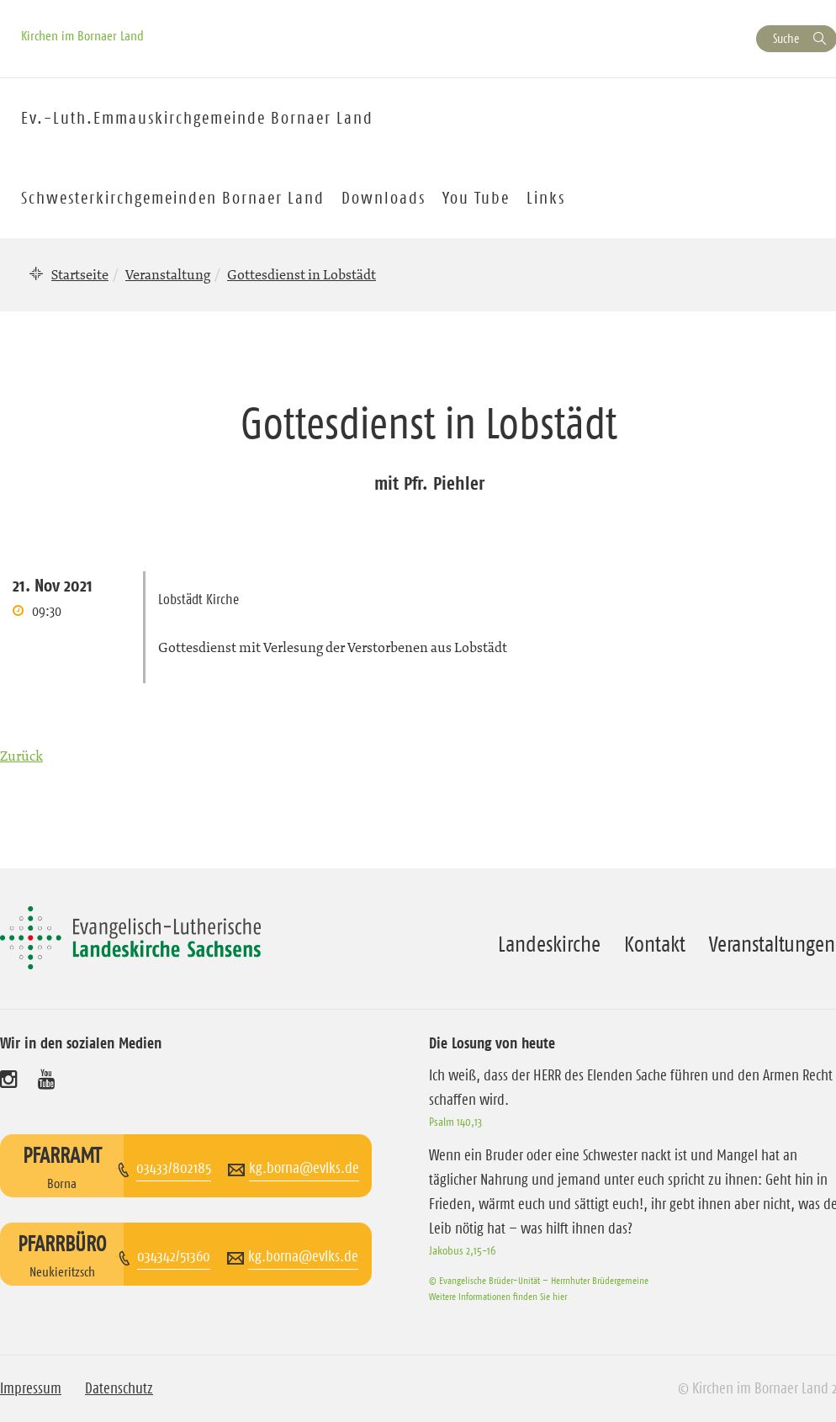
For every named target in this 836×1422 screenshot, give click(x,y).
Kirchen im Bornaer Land (82, 35)
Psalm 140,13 (455, 1121)
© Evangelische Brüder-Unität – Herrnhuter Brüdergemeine (538, 1280)
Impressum (30, 1388)
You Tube (476, 198)
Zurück (21, 755)
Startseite (79, 274)
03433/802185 (173, 1168)
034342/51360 (173, 1256)
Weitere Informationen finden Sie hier (498, 1296)
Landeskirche (549, 944)
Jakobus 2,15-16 (462, 1250)
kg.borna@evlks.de (304, 1168)
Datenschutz (119, 1388)
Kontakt (654, 944)
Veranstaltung (167, 274)
